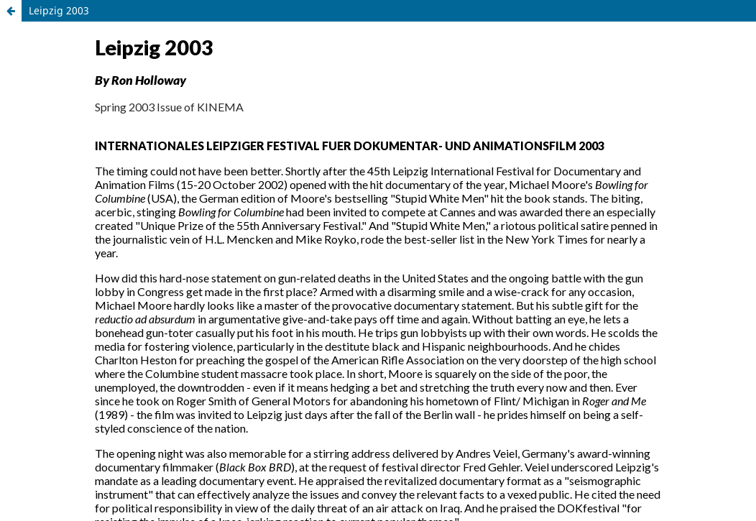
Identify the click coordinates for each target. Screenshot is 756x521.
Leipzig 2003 (59, 10)
